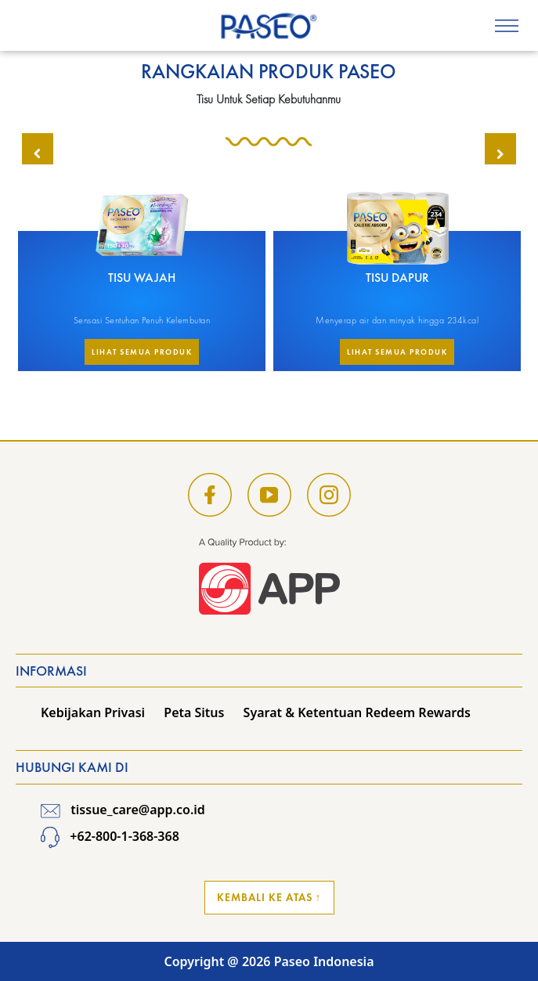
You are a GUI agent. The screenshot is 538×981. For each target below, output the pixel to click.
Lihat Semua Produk (142, 352)
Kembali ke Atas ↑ (269, 897)
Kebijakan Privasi (93, 712)
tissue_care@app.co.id (123, 809)
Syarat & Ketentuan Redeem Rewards (357, 712)
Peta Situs (194, 712)
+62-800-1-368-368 (110, 836)
